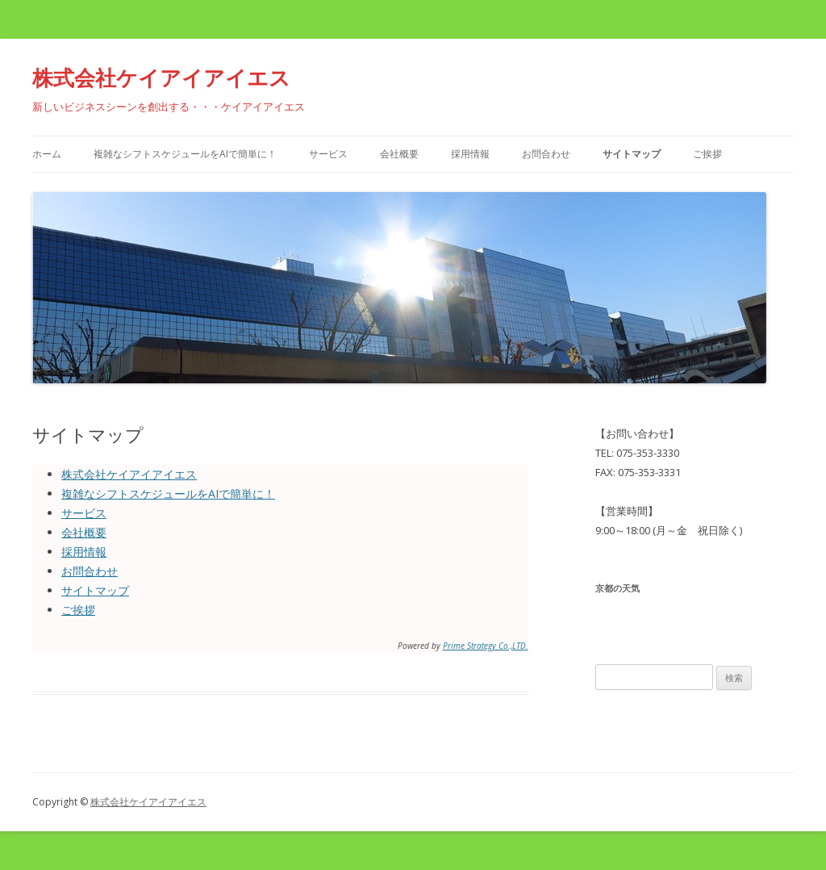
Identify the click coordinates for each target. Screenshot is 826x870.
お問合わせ (546, 154)
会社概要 (399, 154)
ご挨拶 (707, 154)
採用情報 (470, 154)
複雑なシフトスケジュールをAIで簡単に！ (185, 154)
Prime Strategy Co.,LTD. (485, 645)
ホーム (46, 154)
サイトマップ (632, 154)
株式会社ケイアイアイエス (161, 77)
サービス (328, 154)
